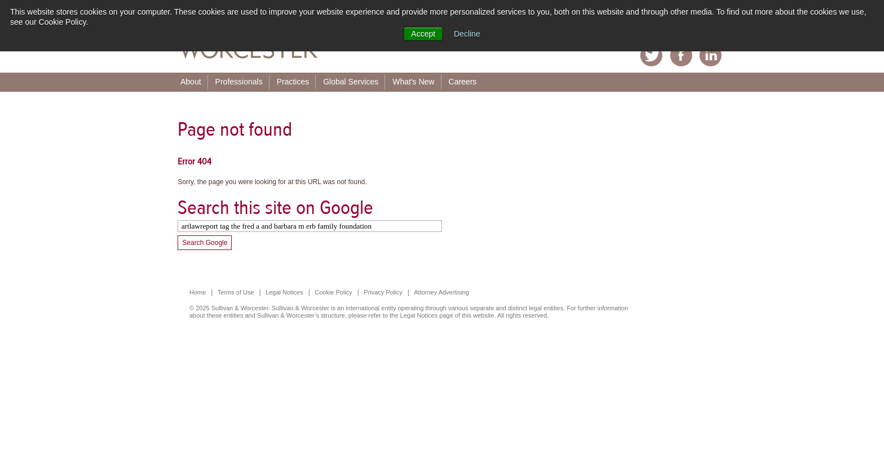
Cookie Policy (333, 292)
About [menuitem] (190, 81)
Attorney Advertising (441, 292)
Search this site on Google (275, 207)
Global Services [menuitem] (350, 81)
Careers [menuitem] (463, 81)
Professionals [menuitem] (239, 81)
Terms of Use (236, 292)
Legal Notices (284, 292)
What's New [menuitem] (413, 81)
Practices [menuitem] (293, 81)
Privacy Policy (383, 292)
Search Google (204, 243)
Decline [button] (467, 33)
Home (197, 292)
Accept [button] (423, 33)
